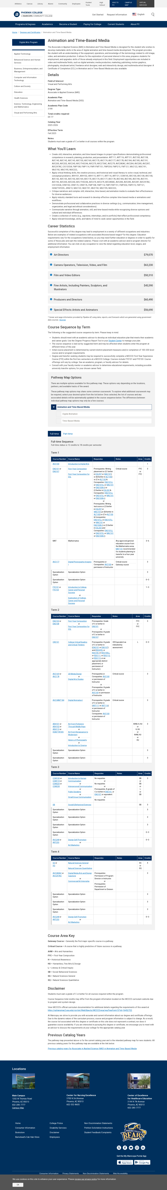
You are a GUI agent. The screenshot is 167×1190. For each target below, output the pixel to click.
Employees (76, 4)
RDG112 (106, 656)
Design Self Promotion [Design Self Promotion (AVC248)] (77, 840)
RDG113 (97, 658)
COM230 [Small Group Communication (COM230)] (56, 786)
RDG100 (95, 653)
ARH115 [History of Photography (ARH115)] (56, 729)
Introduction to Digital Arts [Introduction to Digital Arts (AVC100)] (78, 464)
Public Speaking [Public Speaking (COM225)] (74, 792)
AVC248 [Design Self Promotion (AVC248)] (56, 840)
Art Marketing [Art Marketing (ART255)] (73, 845)
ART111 (96, 706)
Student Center (115, 340)
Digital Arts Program (28, 42)
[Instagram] (137, 1147)
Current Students (116, 24)
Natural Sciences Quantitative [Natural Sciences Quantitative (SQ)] (80, 868)
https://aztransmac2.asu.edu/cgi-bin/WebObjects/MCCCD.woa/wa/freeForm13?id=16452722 (90, 1010)
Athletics (18, 4)
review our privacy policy (86, 1179)
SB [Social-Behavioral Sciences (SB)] (54, 805)
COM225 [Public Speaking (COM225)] (56, 784)
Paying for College (92, 24)
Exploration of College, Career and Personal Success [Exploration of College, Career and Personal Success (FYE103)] (77, 600)
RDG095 (99, 650)
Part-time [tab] (68, 433)
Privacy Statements (71, 1173)
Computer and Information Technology (25, 79)
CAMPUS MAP (128, 3)
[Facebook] (125, 1147)
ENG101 (95, 626)
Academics (47, 24)
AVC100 (108, 565)
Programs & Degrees (25, 24)
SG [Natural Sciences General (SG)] (54, 863)
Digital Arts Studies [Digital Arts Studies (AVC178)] (76, 679)
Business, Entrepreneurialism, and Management (28, 70)
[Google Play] (142, 1162)
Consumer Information (25, 1128)
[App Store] (125, 1162)
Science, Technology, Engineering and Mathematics (28, 105)
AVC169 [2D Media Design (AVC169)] (56, 674)
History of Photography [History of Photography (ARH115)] (77, 740)
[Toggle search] (153, 15)
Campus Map (18, 1108)
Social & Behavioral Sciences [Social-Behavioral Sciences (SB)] (79, 805)
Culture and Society (22, 86)
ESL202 (107, 490)
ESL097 (99, 474)
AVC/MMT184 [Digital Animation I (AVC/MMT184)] (58, 700)
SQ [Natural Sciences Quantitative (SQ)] (54, 866)
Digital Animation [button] (70, 414)
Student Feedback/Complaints (97, 1132)
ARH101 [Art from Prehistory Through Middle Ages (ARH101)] (56, 724)
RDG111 (97, 656)
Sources (62, 320)
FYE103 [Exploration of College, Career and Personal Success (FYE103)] (56, 590)
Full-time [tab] (54, 433)
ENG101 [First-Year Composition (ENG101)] (56, 469)
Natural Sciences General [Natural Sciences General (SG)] (78, 863)
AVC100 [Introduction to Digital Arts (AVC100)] (56, 464)
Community (62, 4)
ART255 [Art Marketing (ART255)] (56, 842)
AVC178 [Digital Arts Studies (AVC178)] (56, 677)
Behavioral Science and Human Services (27, 61)
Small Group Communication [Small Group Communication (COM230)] (79, 797)
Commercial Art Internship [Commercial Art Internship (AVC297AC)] (78, 881)
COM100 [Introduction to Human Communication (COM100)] (56, 778)
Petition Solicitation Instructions (98, 1128)
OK (18, 1185)
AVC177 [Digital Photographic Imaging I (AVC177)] (56, 562)
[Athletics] (134, 1132)
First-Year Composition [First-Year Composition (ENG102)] (77, 621)
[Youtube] (131, 1147)
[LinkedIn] (143, 1147)
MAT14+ (119, 549)
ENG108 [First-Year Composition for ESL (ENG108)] (56, 624)
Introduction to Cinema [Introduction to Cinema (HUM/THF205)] (77, 745)
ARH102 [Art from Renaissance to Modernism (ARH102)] (56, 727)
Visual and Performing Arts (25, 113)
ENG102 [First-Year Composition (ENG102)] (56, 621)
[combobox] (140, 14)
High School (102, 3)
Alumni (50, 4)
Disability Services (58, 1128)
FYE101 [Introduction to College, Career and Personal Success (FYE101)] (56, 587)
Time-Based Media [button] (71, 421)
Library (40, 4)
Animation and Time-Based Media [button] (73, 407)
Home (14, 32)
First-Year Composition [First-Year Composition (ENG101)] (77, 469)
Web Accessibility (120, 1173)
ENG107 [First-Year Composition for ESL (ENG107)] (56, 471)
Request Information (117, 14)
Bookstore (20, 1132)
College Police (56, 1123)
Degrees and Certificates (30, 32)
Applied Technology (22, 54)
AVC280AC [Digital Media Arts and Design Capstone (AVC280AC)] (57, 873)
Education (18, 92)
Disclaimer (54, 1132)
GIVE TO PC (115, 3)
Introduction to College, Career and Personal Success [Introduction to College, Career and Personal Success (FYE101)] (77, 590)
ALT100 (109, 477)
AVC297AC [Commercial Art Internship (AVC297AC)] (57, 876)
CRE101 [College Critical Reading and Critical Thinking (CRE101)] (56, 642)
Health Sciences (21, 98)
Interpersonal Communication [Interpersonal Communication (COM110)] (80, 786)
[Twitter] (119, 1147)
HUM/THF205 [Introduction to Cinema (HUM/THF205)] (58, 732)
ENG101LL (109, 482)
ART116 (105, 706)
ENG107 (95, 637)
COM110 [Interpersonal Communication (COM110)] (56, 781)
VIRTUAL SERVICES (143, 3)
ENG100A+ (100, 488)
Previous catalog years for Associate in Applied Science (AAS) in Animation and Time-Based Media (92, 1048)
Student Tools (89, 3)
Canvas (29, 4)
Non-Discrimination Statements (98, 1123)
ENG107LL (100, 485)
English (138, 14)
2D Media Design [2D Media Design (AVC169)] (75, 674)
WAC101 (107, 474)
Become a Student (68, 24)
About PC (135, 24)
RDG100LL (105, 653)
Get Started (97, 14)
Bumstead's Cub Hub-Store (27, 1137)
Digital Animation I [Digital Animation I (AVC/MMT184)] (75, 700)
